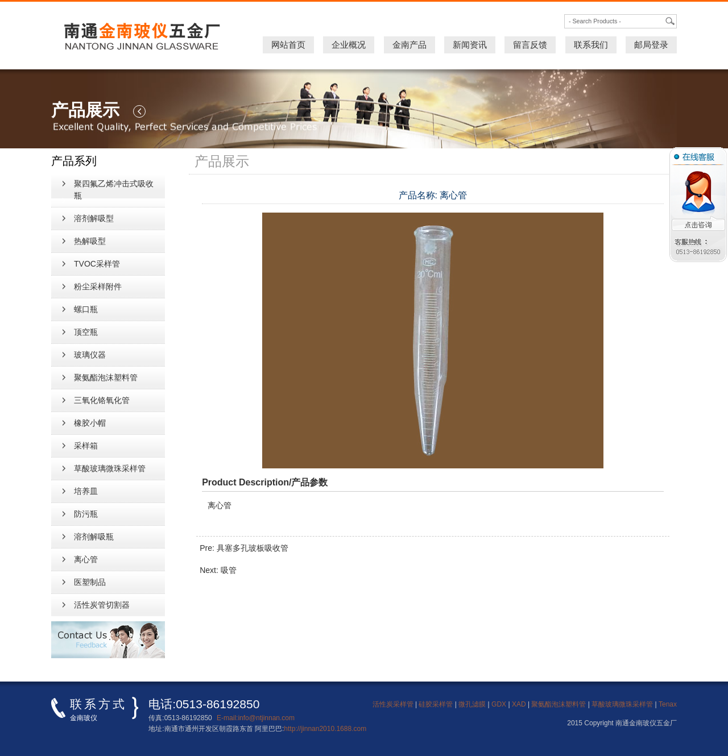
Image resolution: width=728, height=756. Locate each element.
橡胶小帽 (90, 422)
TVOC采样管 (97, 263)
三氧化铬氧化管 (102, 400)
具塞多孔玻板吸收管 (252, 548)
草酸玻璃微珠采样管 (110, 468)
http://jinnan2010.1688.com (325, 729)
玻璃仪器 (90, 354)
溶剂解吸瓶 (94, 536)
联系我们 (591, 44)
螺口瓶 (86, 309)
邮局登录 (651, 44)
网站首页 (288, 44)
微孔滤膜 (472, 704)
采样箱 (86, 445)
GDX (498, 704)
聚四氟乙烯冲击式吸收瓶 (114, 189)
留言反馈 (530, 44)
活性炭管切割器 (102, 604)
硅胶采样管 (436, 704)
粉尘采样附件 (98, 286)
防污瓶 (86, 513)
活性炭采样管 (393, 704)
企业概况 (349, 44)
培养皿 (86, 491)
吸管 (229, 570)
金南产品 (409, 44)
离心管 (86, 559)
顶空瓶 (86, 332)
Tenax (668, 704)
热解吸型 (90, 241)
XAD (519, 704)
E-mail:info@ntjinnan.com (256, 718)
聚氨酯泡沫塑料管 (106, 377)
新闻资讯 (470, 44)
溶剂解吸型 (94, 218)
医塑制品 (90, 582)
